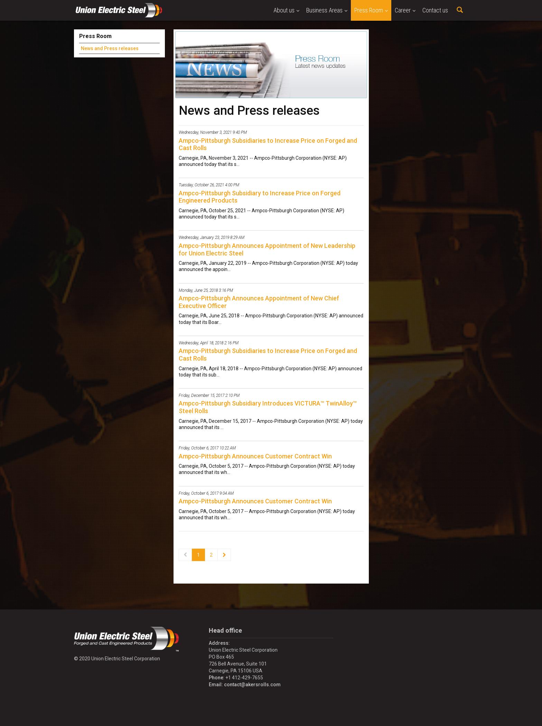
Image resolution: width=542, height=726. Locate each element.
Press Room (371, 10)
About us (286, 10)
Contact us (435, 10)
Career (405, 10)
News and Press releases (110, 48)
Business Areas (326, 10)
